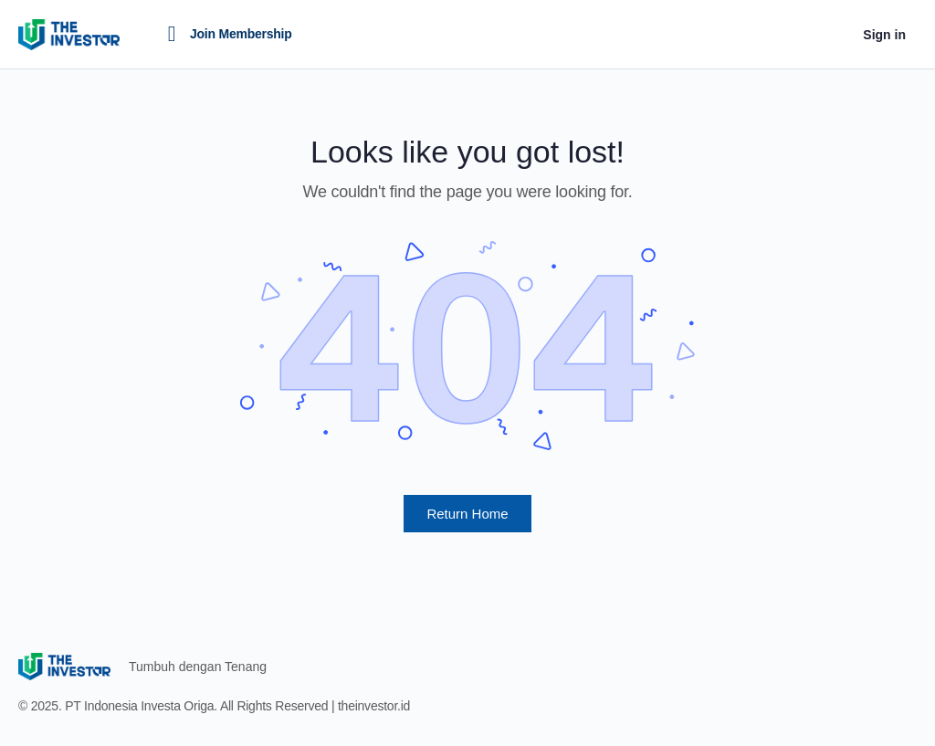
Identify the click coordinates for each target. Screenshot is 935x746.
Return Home (467, 513)
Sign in (884, 34)
